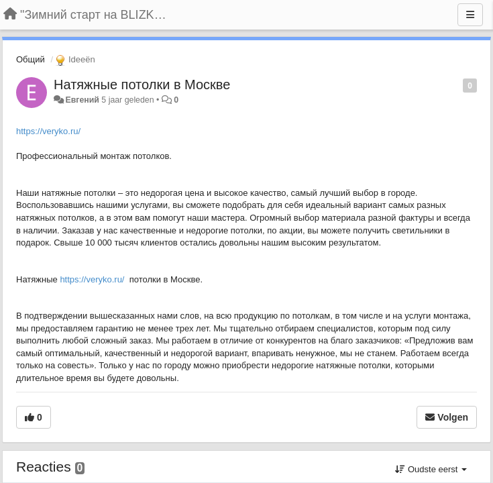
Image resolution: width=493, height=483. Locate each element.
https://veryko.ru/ (48, 131)
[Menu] (470, 14)
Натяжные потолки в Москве (142, 84)
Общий (30, 59)
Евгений (82, 100)
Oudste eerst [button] (431, 469)
